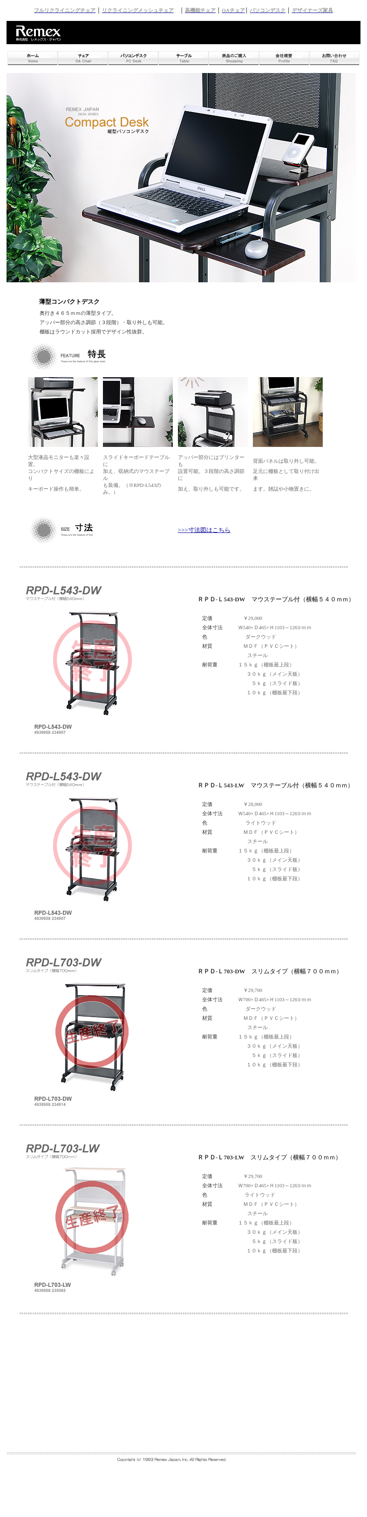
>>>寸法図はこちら (204, 529)
